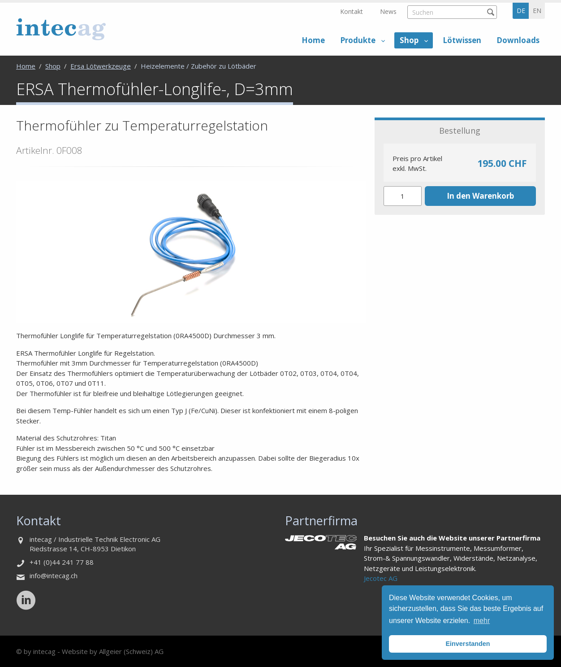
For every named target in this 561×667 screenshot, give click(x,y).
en (537, 10)
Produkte (357, 40)
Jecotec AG (380, 578)
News (388, 11)
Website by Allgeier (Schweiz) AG (113, 651)
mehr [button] (482, 620)
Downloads (517, 40)
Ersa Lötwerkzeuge (100, 65)
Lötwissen (462, 40)
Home (313, 40)
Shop (409, 40)
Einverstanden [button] (467, 643)
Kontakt (351, 11)
